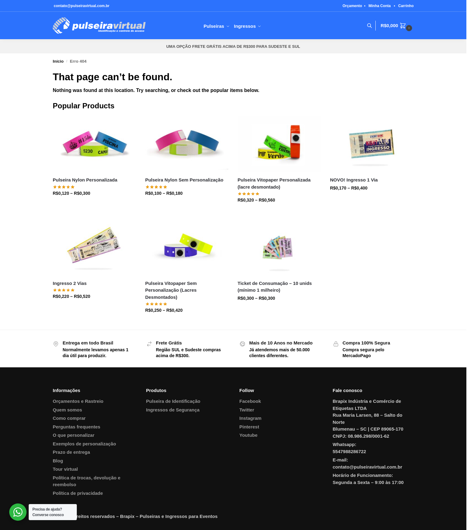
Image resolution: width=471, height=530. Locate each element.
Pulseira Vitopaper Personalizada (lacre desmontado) (274, 183)
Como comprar (69, 418)
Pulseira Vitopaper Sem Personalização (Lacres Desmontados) (171, 290)
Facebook (250, 401)
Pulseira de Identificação (173, 401)
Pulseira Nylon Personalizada (85, 179)
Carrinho (406, 6)
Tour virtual (65, 469)
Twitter (246, 409)
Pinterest (249, 426)
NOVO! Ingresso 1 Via (354, 179)
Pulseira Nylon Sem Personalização (184, 179)
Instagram (250, 418)
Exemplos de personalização (84, 443)
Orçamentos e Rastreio (78, 401)
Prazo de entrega (71, 452)
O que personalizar (73, 435)
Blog (58, 460)
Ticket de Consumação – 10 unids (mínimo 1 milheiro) (275, 287)
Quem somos (67, 409)
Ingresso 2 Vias (70, 283)
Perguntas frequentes (76, 426)
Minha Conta (380, 6)
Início (58, 61)
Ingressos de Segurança (173, 409)
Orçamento (352, 6)
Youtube (248, 435)
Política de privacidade (78, 493)
